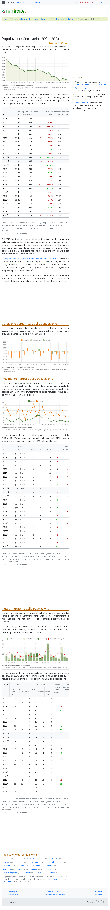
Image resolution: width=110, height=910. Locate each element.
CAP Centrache (81, 94)
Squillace (36, 869)
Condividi (64, 43)
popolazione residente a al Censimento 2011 (32, 258)
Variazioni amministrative (55, 895)
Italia (14, 19)
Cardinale (50, 869)
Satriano (22, 869)
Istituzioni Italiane (55, 892)
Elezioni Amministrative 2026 (81, 2)
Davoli (42, 873)
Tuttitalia (11, 2)
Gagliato (24, 866)
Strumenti (98, 892)
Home (6, 19)
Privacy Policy (13, 895)
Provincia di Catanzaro (39, 19)
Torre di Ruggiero (12, 873)
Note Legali (12, 892)
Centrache (57, 19)
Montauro (9, 869)
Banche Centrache (82, 88)
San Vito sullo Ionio (37, 858)
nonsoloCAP (21, 2)
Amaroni (52, 866)
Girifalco (54, 873)
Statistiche (70, 19)
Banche (104, 2)
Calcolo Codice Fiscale (36, 2)
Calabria (23, 19)
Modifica (52, 43)
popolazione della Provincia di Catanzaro (89, 84)
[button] (98, 902)
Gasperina (38, 866)
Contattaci (98, 895)
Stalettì (29, 873)
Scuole (97, 2)
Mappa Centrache (82, 103)
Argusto (21, 862)
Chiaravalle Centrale (56, 862)
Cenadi (20, 858)
